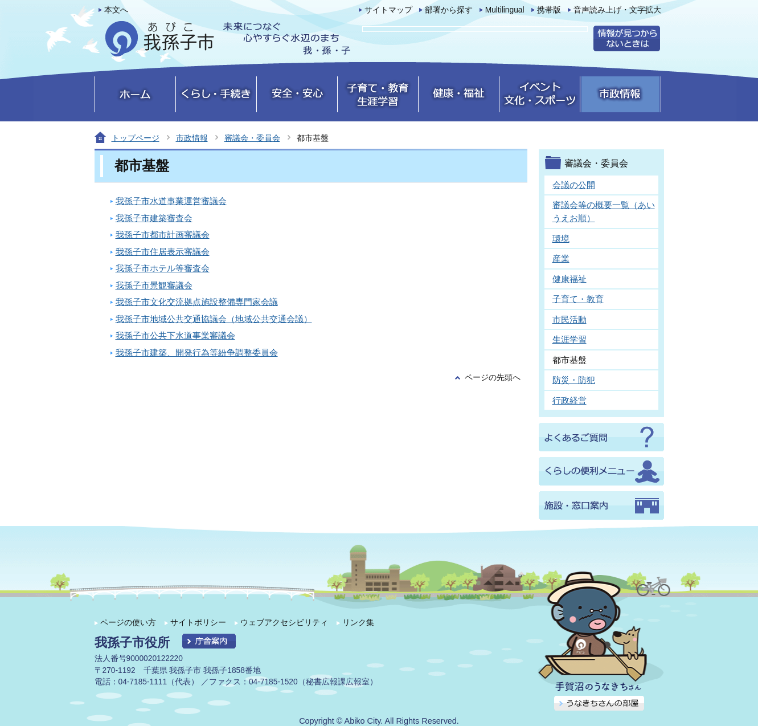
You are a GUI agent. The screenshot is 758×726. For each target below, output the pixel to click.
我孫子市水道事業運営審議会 (171, 201)
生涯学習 (569, 339)
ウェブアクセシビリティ (284, 622)
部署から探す (449, 10)
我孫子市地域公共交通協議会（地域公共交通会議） (214, 319)
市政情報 (192, 137)
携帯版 (549, 10)
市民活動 (569, 319)
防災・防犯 (573, 380)
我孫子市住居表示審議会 (163, 251)
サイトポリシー (198, 622)
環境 (560, 238)
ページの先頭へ (493, 377)
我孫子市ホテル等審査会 (163, 268)
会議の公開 (573, 185)
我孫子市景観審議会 (154, 285)
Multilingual (505, 10)
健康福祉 (569, 279)
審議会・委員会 (252, 137)
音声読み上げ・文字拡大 (617, 10)
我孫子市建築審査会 (154, 218)
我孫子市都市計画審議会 (163, 234)
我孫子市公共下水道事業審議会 (175, 335)
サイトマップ (388, 10)
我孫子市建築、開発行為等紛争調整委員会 (197, 352)
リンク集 (358, 622)
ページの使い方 (128, 622)
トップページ (135, 137)
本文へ (116, 10)
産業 (560, 258)
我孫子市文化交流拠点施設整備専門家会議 (197, 302)
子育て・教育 (578, 299)
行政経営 (569, 400)
